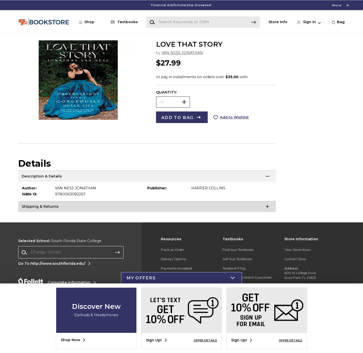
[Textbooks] (123, 22)
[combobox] (71, 252)
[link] (337, 22)
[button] (89, 22)
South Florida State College (59, 241)
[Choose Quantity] (173, 102)
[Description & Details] (147, 177)
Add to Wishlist (234, 117)
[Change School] (71, 252)
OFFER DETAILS (205, 340)
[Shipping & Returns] (147, 207)
